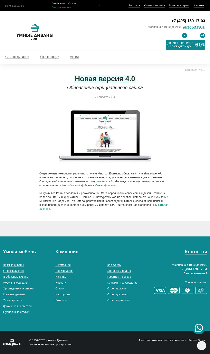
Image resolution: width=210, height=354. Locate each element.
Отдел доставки (117, 294)
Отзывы (72, 3)
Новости (60, 282)
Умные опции (49, 56)
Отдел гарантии (117, 288)
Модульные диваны (15, 282)
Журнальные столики (16, 312)
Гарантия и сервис (179, 5)
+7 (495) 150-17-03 (188, 21)
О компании (58, 3)
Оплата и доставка (154, 5)
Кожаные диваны (14, 294)
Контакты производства (122, 282)
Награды (61, 276)
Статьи (59, 288)
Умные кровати (12, 300)
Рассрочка (134, 5)
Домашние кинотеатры (17, 306)
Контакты (199, 5)
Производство (64, 270)
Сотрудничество (61, 7)
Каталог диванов (17, 56)
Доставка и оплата (119, 270)
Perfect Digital (196, 340)
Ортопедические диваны (18, 288)
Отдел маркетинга (118, 300)
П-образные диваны (16, 276)
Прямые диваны (13, 264)
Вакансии (61, 300)
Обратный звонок (194, 26)
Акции (74, 56)
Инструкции (62, 294)
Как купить (114, 264)
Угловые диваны (13, 270)
